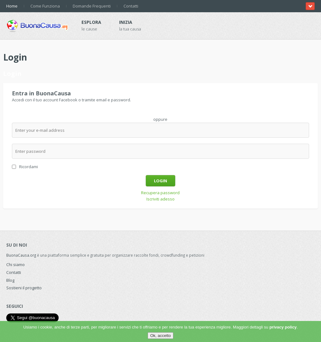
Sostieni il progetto (24, 288)
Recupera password (160, 192)
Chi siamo (15, 264)
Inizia (125, 22)
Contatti (131, 6)
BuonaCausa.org (21, 255)
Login (160, 181)
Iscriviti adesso (160, 199)
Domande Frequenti (92, 6)
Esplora (91, 22)
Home (12, 6)
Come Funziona (45, 6)
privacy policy (283, 327)
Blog (10, 280)
